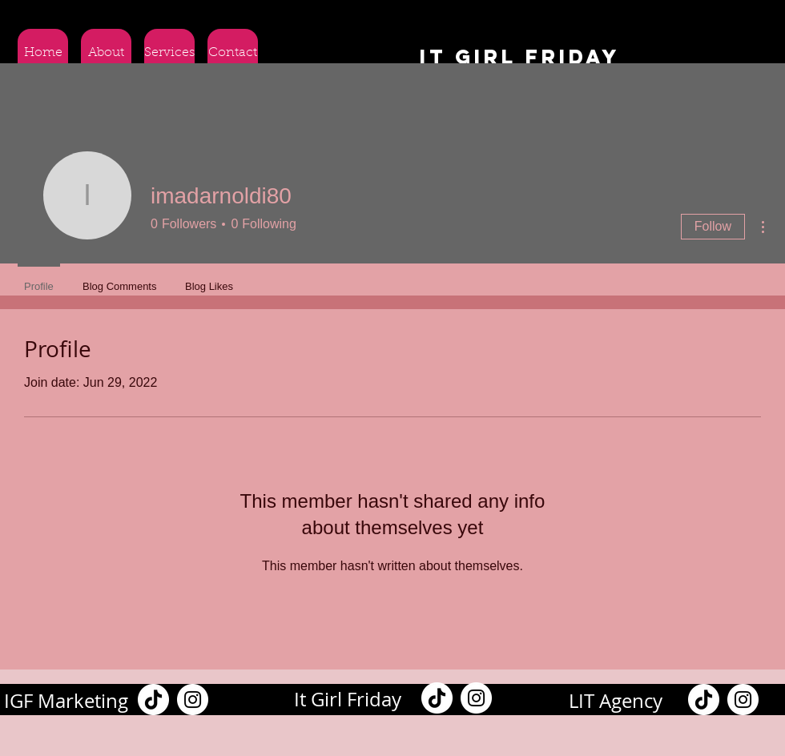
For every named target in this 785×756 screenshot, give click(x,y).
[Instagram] (192, 699)
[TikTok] (153, 699)
